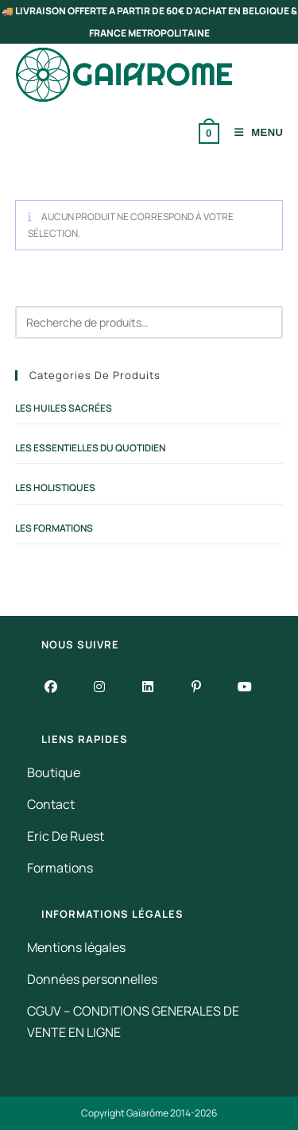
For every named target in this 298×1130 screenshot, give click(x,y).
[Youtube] (245, 686)
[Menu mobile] (253, 132)
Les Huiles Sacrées (63, 408)
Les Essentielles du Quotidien (90, 448)
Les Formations (54, 528)
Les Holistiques (55, 487)
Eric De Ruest (65, 836)
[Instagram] (100, 686)
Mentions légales (76, 947)
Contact (51, 804)
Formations (60, 868)
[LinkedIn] (148, 686)
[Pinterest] (197, 686)
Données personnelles (92, 979)
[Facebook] (51, 686)
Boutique (53, 772)
